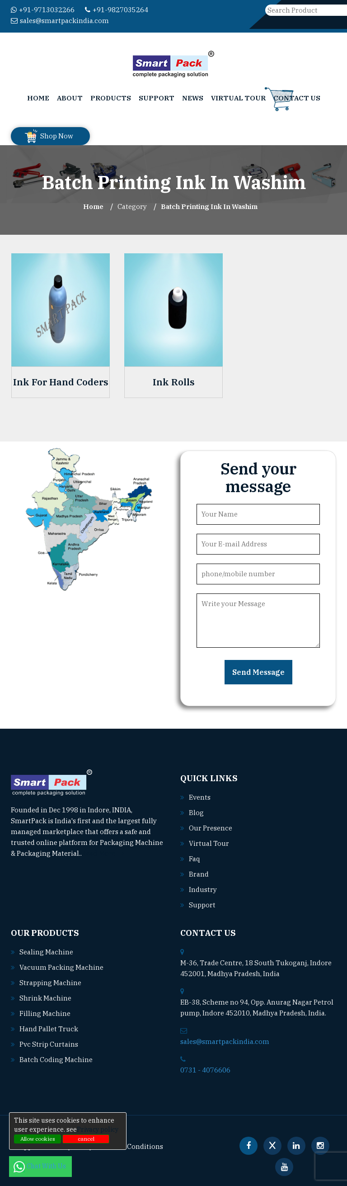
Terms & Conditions (131, 1146)
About (70, 98)
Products (110, 98)
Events (200, 797)
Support (156, 98)
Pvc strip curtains (48, 1044)
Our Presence (210, 828)
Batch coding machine (56, 1059)
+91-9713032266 (43, 9)
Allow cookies (37, 1138)
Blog (196, 812)
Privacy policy (97, 1129)
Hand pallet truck (48, 1029)
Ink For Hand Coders (60, 382)
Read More (103, 853)
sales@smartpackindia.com (60, 20)
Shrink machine (45, 998)
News (192, 98)
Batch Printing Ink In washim (209, 206)
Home (38, 98)
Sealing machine (46, 952)
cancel (86, 1138)
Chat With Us (40, 1166)
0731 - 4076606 (205, 1070)
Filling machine (44, 1013)
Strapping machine (50, 982)
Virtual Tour (238, 98)
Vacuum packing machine (61, 967)
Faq (194, 858)
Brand (199, 874)
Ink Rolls (174, 382)
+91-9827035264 (116, 9)
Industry (203, 889)
